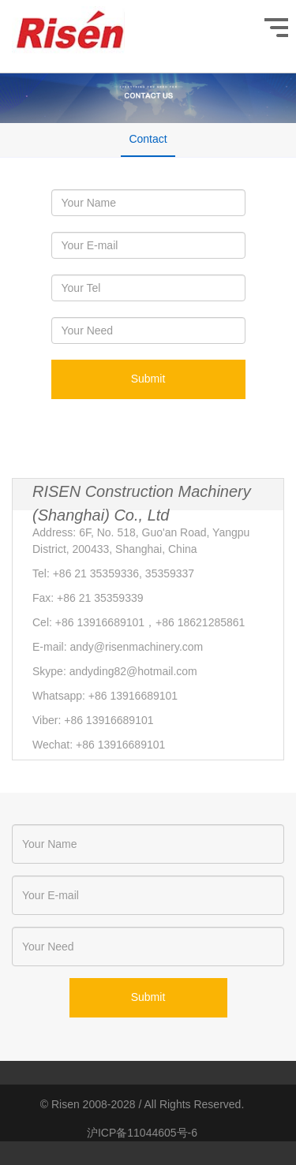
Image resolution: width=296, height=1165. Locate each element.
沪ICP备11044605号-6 (142, 1132)
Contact (148, 139)
